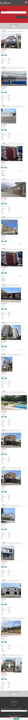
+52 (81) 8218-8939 (14, 701)
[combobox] (13, 12)
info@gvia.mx (14, 705)
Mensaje (16, 718)
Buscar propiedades (21, 17)
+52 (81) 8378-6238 (14, 702)
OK (25, 710)
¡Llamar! (11, 718)
